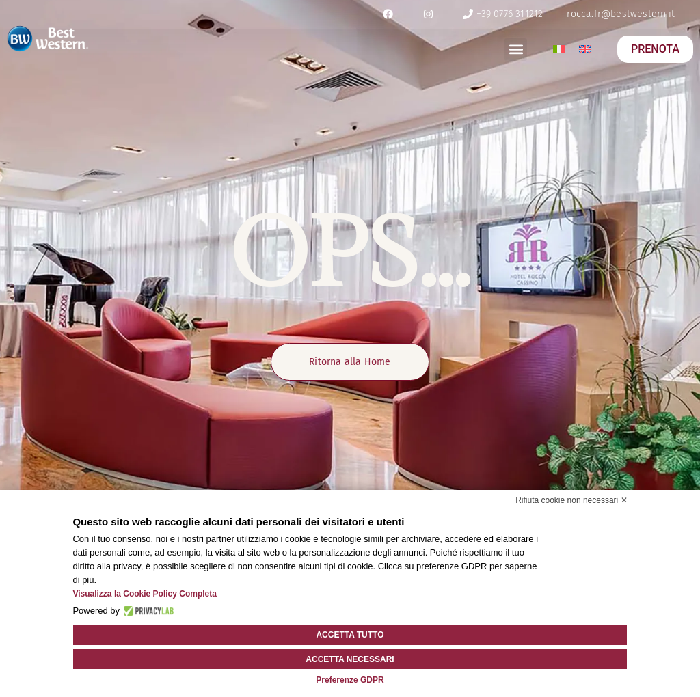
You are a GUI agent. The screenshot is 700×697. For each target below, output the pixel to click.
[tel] (502, 14)
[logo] (48, 38)
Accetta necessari (350, 659)
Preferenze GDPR (349, 680)
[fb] (388, 14)
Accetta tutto (349, 635)
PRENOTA (655, 48)
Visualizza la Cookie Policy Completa (144, 594)
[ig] (428, 14)
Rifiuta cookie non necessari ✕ (571, 501)
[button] (515, 49)
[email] (621, 14)
